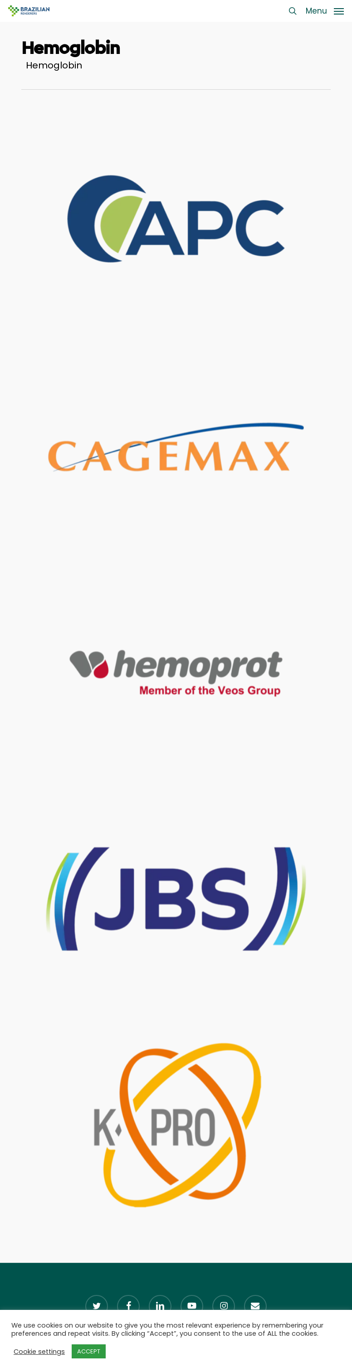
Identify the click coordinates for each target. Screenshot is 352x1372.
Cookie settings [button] (39, 1352)
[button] (325, 10)
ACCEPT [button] (88, 1351)
